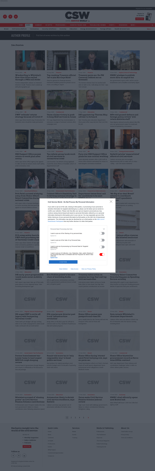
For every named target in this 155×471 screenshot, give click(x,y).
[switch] (102, 233)
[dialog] (77, 235)
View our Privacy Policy (88, 269)
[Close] (112, 202)
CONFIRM (63, 262)
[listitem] (77, 229)
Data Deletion (63, 269)
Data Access (74, 269)
